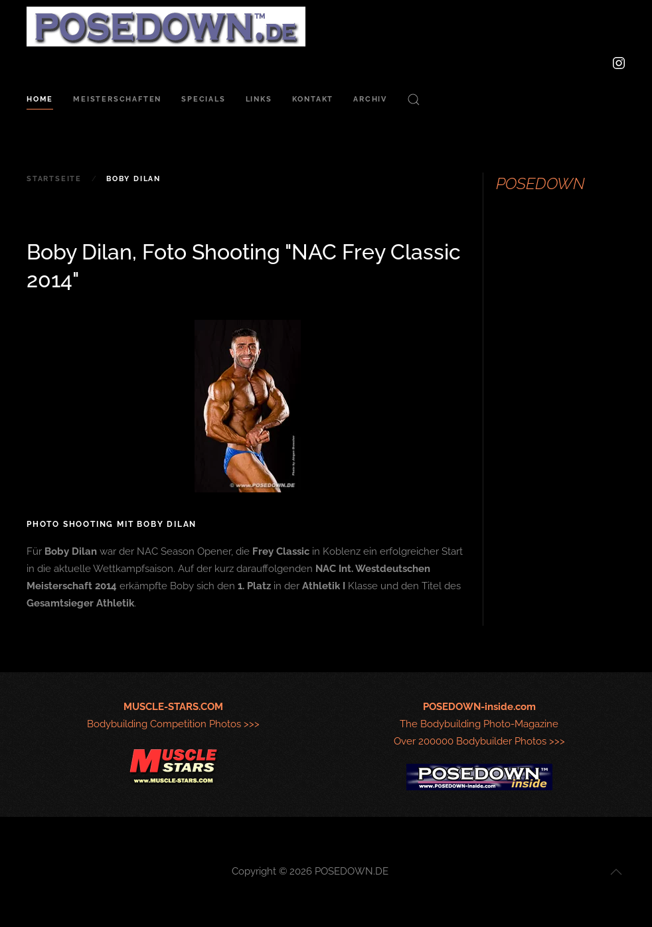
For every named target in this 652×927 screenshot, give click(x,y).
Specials (203, 99)
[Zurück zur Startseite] (166, 26)
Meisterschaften (117, 99)
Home (40, 99)
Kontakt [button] (313, 99)
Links (259, 99)
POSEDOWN (540, 183)
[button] (413, 99)
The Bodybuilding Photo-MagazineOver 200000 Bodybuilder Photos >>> (479, 724)
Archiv (370, 99)
